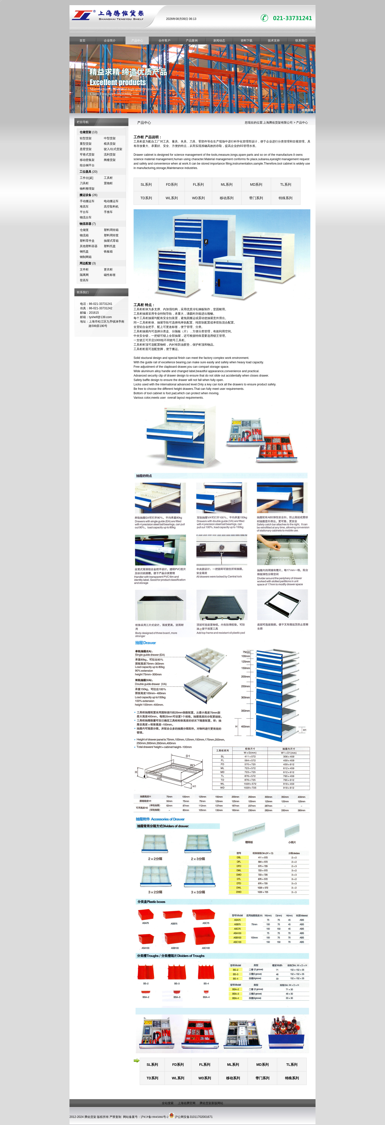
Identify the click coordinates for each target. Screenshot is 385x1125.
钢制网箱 (86, 257)
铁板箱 (108, 251)
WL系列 (172, 198)
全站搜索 (168, 1103)
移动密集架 (87, 160)
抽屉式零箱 (111, 240)
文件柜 (84, 269)
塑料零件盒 (87, 240)
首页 (82, 40)
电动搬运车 (111, 201)
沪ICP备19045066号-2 (154, 1117)
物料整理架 (87, 188)
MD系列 (256, 184)
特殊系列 (285, 198)
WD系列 (198, 198)
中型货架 (110, 138)
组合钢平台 (87, 165)
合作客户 (164, 40)
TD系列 (146, 198)
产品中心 (137, 40)
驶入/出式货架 (113, 149)
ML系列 (227, 184)
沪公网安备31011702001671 (193, 1117)
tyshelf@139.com (100, 317)
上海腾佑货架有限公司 (278, 122)
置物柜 (108, 183)
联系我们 (301, 40)
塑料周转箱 (111, 230)
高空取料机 (111, 206)
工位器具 (85, 171)
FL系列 (198, 184)
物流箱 (84, 235)
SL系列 (146, 184)
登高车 (84, 280)
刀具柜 (84, 183)
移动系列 (227, 198)
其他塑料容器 (88, 246)
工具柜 (108, 178)
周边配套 (85, 263)
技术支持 (274, 40)
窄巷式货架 (87, 154)
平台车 (84, 212)
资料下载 (246, 40)
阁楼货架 (110, 160)
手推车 (108, 212)
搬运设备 (85, 195)
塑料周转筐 (111, 235)
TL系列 (285, 184)
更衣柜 (108, 269)
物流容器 (85, 223)
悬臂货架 (86, 149)
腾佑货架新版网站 (211, 1103)
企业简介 (110, 40)
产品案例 (192, 40)
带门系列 (256, 198)
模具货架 (110, 143)
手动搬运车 (87, 201)
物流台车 (86, 217)
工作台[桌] (86, 178)
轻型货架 (86, 138)
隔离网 (84, 275)
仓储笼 (84, 230)
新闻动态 (219, 40)
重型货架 (86, 143)
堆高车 (84, 206)
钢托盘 (84, 251)
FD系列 (172, 184)
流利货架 (110, 154)
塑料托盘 (110, 246)
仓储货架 (85, 132)
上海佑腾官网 (186, 1103)
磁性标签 (110, 275)
